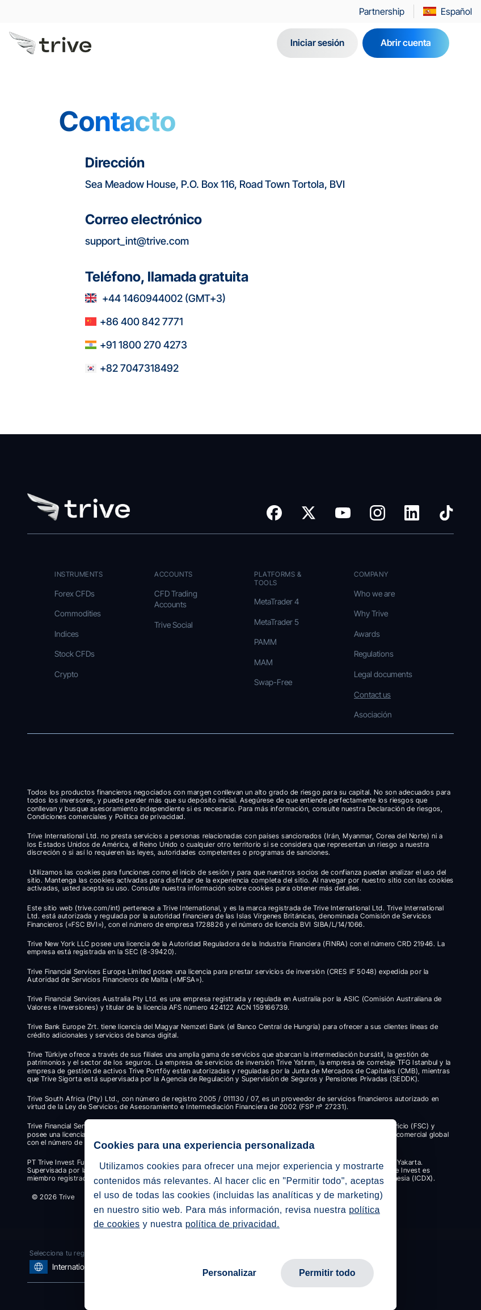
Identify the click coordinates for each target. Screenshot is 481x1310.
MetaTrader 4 (276, 601)
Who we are (374, 593)
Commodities (77, 613)
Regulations (374, 653)
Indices (66, 634)
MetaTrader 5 (276, 622)
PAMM (265, 641)
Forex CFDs (74, 593)
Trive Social (173, 624)
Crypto (66, 674)
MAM (263, 662)
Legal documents (383, 674)
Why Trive (371, 613)
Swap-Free (273, 682)
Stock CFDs (74, 653)
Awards (367, 634)
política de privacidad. (232, 1224)
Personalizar (229, 1273)
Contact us (372, 694)
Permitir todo (327, 1273)
